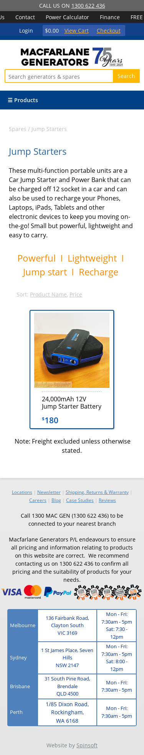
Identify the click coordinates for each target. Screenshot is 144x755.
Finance (110, 17)
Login (26, 30)
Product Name (48, 294)
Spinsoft (87, 745)
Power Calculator (67, 17)
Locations (22, 492)
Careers (37, 500)
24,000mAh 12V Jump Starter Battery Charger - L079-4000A (71, 403)
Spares (17, 128)
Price (76, 294)
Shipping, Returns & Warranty (97, 492)
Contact (25, 17)
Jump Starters (49, 128)
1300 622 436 (88, 5)
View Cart (77, 30)
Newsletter (49, 492)
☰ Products (23, 100)
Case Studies (80, 500)
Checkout (109, 30)
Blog (56, 500)
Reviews (107, 500)
